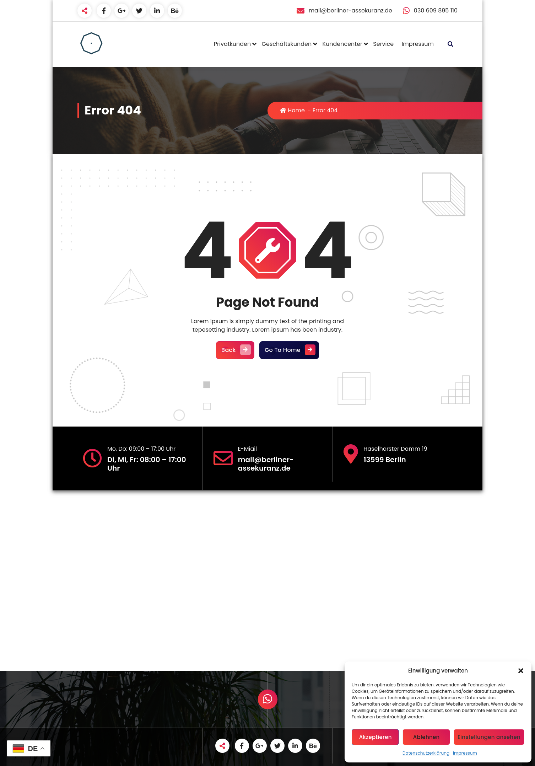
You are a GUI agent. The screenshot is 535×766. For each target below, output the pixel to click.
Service (383, 44)
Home (292, 110)
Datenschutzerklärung (425, 753)
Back (235, 350)
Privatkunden (232, 44)
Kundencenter (342, 44)
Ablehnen (426, 737)
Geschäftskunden (287, 44)
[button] (520, 670)
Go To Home (289, 350)
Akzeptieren (375, 737)
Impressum (465, 753)
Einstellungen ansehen (489, 737)
